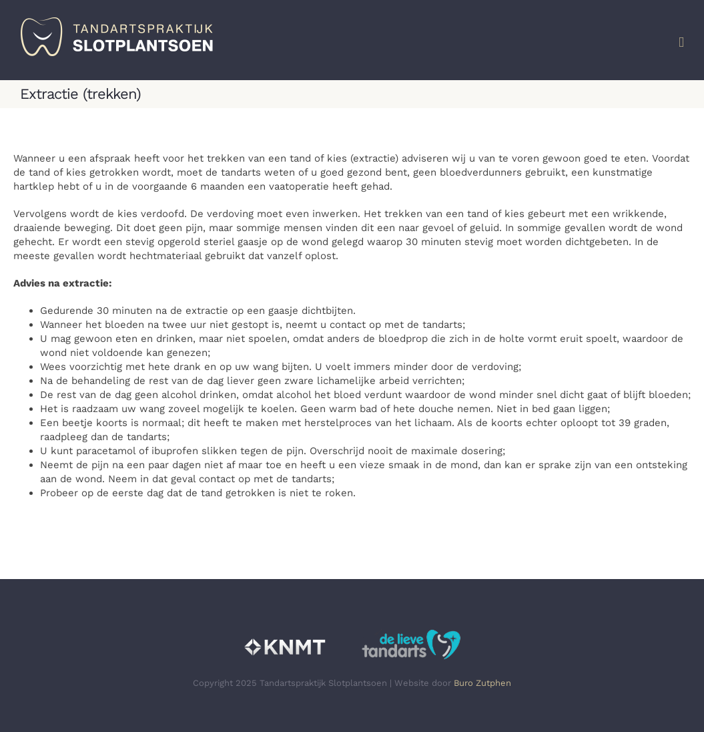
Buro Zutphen (482, 683)
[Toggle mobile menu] (681, 42)
